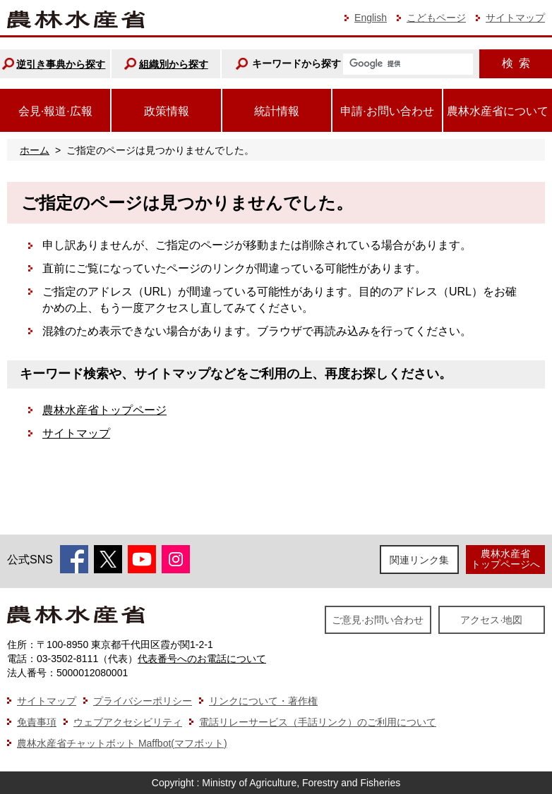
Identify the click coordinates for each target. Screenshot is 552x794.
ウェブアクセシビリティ (127, 722)
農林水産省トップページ (104, 410)
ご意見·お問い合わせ (378, 619)
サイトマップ (515, 17)
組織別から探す (173, 64)
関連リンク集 (419, 560)
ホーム (34, 150)
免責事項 (36, 722)
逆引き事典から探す (60, 64)
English (370, 17)
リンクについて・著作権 (263, 701)
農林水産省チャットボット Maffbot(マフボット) (122, 743)
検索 (516, 63)
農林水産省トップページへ (505, 559)
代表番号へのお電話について (202, 658)
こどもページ (436, 17)
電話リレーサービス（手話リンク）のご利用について (317, 722)
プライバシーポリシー (142, 701)
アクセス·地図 (491, 619)
